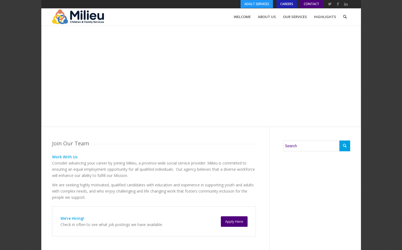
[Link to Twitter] (330, 4)
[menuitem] (257, 4)
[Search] (345, 16)
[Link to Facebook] (338, 4)
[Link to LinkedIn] (346, 4)
